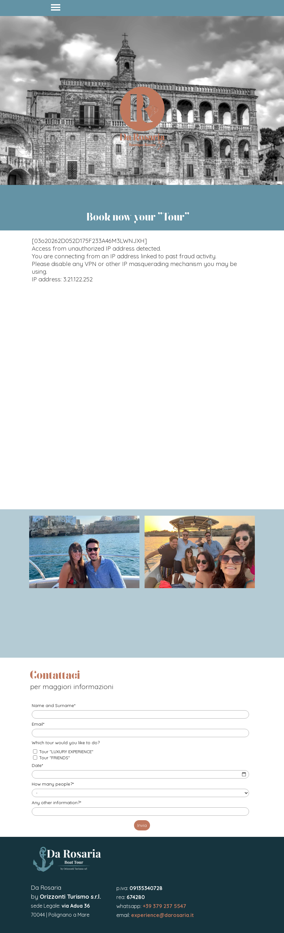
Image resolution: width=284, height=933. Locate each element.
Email (38, 724)
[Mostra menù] (55, 7)
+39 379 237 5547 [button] (164, 906)
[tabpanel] (142, 100)
